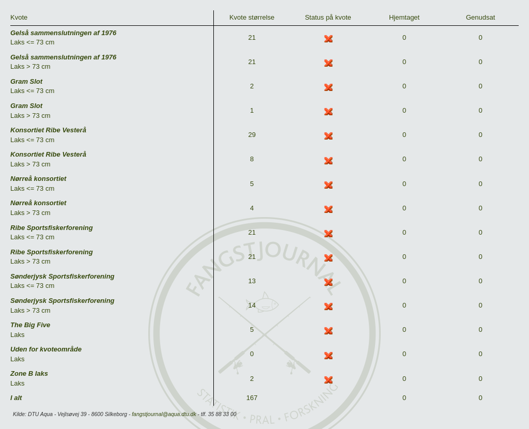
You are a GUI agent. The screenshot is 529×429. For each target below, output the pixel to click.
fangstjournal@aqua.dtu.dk (164, 414)
